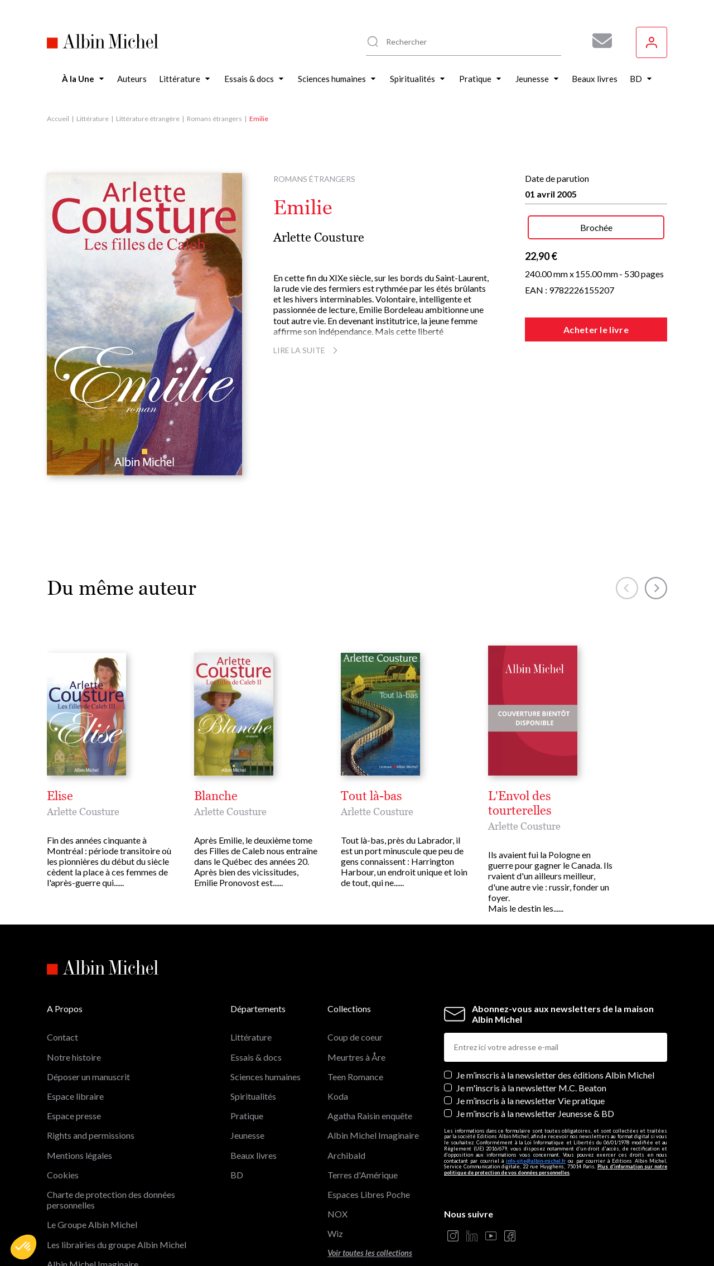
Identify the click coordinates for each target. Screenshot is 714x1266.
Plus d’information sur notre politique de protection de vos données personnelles (555, 1112)
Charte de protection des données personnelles (111, 1142)
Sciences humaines (265, 1019)
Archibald (346, 1097)
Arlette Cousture (318, 237)
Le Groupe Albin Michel (92, 1167)
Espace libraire (75, 1038)
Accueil (58, 118)
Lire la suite (307, 350)
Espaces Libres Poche (368, 1137)
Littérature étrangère (148, 118)
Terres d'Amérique (362, 1117)
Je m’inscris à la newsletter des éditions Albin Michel (555, 1017)
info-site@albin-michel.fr (536, 1103)
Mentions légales (79, 1097)
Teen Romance (355, 1019)
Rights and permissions (90, 1077)
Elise (60, 796)
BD (236, 1117)
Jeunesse (247, 1077)
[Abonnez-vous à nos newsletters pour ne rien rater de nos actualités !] (598, 40)
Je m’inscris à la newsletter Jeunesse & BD (535, 1056)
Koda (337, 1038)
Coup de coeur (355, 979)
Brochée (596, 227)
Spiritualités (253, 1038)
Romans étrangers (214, 118)
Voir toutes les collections (369, 1195)
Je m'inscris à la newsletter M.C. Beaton (531, 1030)
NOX (337, 1156)
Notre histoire (74, 999)
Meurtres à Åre (356, 999)
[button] (23, 1247)
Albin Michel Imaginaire (92, 1206)
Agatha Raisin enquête (369, 1058)
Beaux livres (253, 1097)
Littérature (92, 118)
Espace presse (74, 1058)
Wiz (335, 1176)
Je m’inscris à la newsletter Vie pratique (530, 1043)
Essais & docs (256, 999)
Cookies (63, 1117)
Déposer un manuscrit (88, 1019)
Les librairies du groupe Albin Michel (116, 1186)
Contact (62, 979)
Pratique (246, 1058)
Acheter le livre (596, 329)
